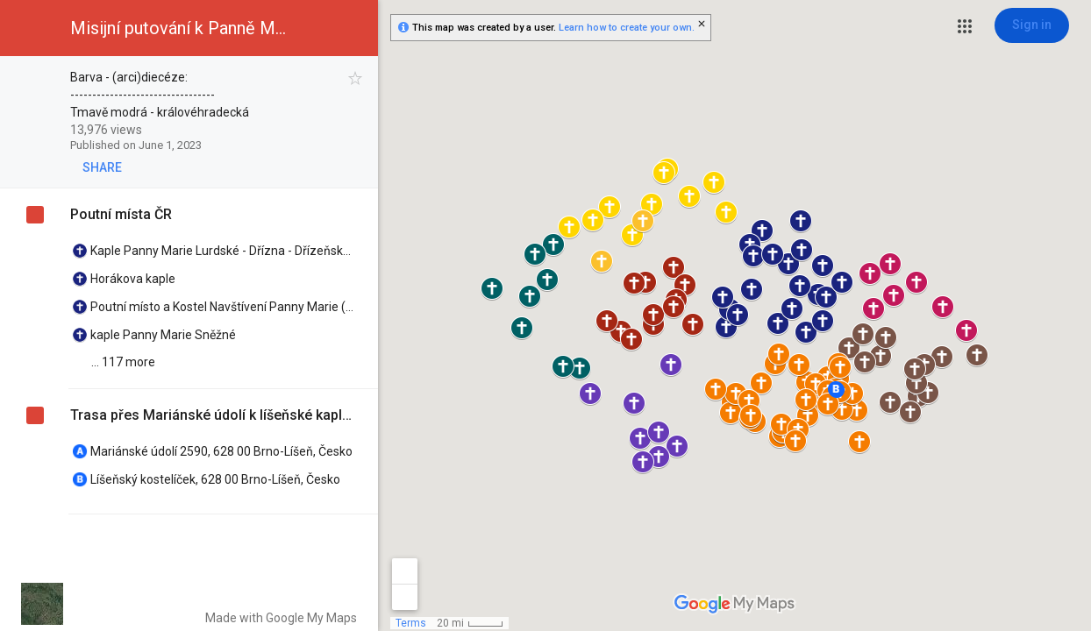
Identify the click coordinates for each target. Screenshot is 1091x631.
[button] (964, 26)
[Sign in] (1032, 25)
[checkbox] (356, 78)
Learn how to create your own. (627, 27)
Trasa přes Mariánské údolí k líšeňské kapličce (211, 415)
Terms (411, 623)
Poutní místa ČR (121, 214)
